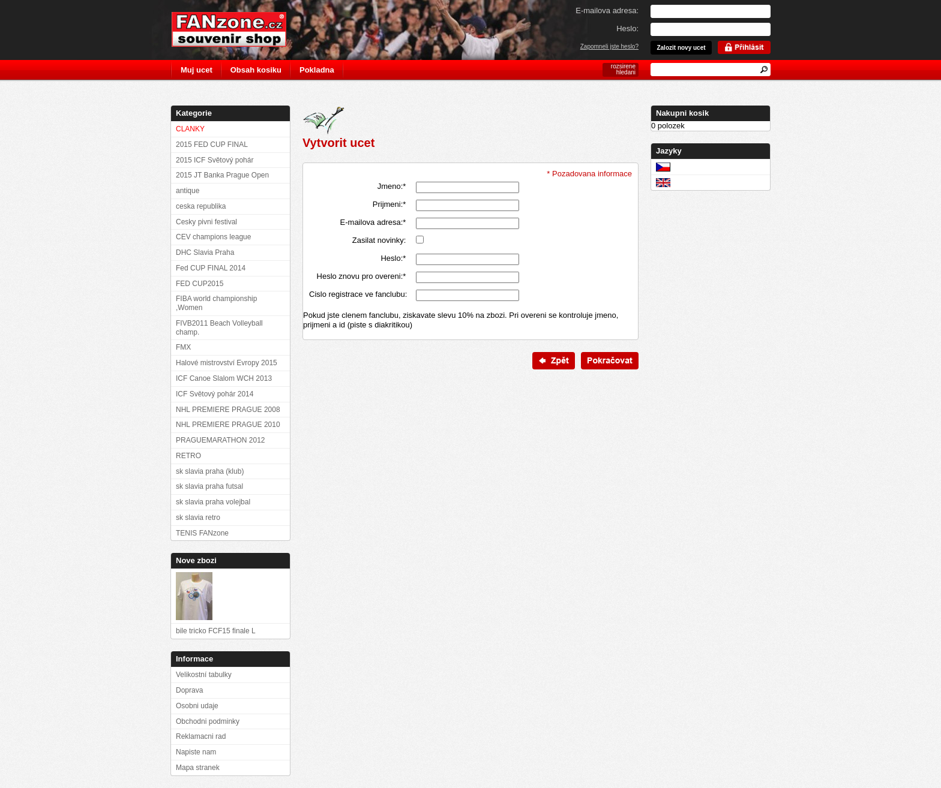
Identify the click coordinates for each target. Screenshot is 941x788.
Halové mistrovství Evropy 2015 (226, 363)
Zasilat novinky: (379, 240)
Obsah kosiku (255, 69)
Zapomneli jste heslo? (609, 46)
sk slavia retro (198, 517)
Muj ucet (196, 69)
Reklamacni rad (201, 736)
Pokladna (316, 69)
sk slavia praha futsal (209, 486)
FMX (183, 347)
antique (187, 191)
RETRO (188, 456)
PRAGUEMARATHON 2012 (220, 440)
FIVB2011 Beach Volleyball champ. (219, 327)
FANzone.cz (238, 29)
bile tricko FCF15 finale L (216, 631)
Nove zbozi (196, 560)
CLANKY (190, 129)
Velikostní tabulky (204, 674)
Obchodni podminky (207, 721)
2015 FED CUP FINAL (212, 144)
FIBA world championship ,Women (216, 303)
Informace (194, 658)
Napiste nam (196, 752)
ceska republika (201, 206)
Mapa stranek (198, 767)
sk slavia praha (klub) (210, 471)
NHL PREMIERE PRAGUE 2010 (228, 424)
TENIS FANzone (202, 533)
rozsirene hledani (623, 69)
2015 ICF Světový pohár (214, 160)
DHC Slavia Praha (205, 252)
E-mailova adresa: (373, 222)
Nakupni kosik (682, 113)
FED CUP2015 (199, 283)
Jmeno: (391, 186)
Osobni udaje (197, 706)
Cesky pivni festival (206, 222)
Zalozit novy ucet (681, 47)
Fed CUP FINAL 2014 (210, 268)
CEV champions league (213, 237)
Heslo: (393, 258)
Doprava (189, 690)
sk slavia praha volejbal (213, 502)
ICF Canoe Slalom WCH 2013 (224, 378)
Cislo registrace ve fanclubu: (357, 294)
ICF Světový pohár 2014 (214, 394)
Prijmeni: (389, 204)
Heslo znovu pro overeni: (361, 276)
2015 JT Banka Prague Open (222, 175)
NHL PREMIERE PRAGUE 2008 (228, 409)
